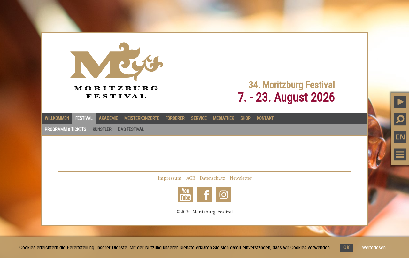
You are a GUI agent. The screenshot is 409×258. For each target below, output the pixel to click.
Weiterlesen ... (376, 248)
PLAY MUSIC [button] (400, 101)
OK (346, 248)
